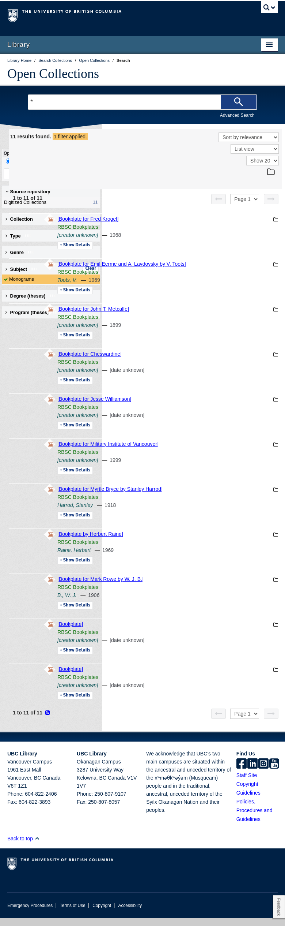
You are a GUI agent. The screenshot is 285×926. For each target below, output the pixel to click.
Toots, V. (167, 288)
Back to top (23, 847)
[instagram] (263, 772)
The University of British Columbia (122, 15)
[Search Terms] (142, 102)
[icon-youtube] (274, 772)
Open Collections (53, 73)
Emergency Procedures (30, 913)
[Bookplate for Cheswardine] (189, 362)
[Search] (238, 102)
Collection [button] (19, 219)
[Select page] (244, 199)
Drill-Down (20, 161)
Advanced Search (237, 115)
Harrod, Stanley (175, 513)
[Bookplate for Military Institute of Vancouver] (208, 452)
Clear (90, 268)
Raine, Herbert (174, 558)
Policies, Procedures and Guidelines (254, 818)
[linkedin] (252, 772)
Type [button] (18, 236)
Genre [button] (19, 252)
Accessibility (130, 913)
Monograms (21, 279)
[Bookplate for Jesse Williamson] (194, 407)
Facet (48, 161)
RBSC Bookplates (177, 227)
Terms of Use (73, 913)
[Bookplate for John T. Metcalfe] (193, 317)
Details (175, 245)
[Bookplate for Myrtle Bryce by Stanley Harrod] (210, 497)
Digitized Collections (49, 202)
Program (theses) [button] (32, 312)
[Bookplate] (170, 632)
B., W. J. (166, 603)
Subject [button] (21, 269)
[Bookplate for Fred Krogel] (187, 219)
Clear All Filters (75, 173)
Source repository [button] (27, 191)
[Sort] (248, 137)
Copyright (101, 913)
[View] (255, 149)
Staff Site (246, 783)
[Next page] (271, 199)
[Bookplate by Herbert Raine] (190, 542)
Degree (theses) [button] (30, 296)
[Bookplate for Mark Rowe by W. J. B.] (200, 587)
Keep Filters (27, 173)
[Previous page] (218, 199)
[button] (37, 846)
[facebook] (241, 772)
